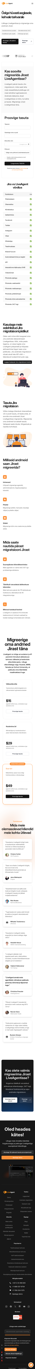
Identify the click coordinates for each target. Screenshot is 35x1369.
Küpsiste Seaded (11, 1357)
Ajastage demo (17, 1157)
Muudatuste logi (26, 1207)
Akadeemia (26, 1229)
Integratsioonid (9, 1209)
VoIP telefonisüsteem (17, 1255)
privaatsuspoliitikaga (17, 169)
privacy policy (14, 1345)
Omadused (9, 1205)
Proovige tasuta (17, 711)
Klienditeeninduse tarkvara (17, 1251)
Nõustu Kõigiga (11, 1349)
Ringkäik (9, 1212)
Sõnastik (26, 1225)
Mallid (26, 1233)
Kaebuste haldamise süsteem (17, 1267)
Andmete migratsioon (26, 1200)
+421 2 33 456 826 (18, 1283)
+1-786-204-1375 (18, 1290)
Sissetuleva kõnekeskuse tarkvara (17, 1263)
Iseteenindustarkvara (17, 1259)
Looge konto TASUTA (17, 163)
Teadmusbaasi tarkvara (17, 1248)
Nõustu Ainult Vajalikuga (14, 1353)
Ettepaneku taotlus (26, 1211)
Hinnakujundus (8, 1201)
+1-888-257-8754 (18, 1287)
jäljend (9, 1239)
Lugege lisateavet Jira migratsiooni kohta (17, 362)
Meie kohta (9, 1221)
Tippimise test (26, 1236)
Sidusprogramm (9, 1235)
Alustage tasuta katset (10, 1100)
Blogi (26, 1221)
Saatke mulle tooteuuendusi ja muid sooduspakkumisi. (16, 158)
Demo (9, 1197)
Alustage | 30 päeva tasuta (9, 41)
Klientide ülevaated (9, 1231)
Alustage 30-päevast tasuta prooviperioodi (17, 1152)
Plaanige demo (27, 41)
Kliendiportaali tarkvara (17, 1270)
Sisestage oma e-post (11, 132)
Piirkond (7, 149)
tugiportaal (26, 1196)
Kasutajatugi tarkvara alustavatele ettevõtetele (17, 1274)
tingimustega (23, 168)
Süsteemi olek (26, 1204)
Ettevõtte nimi (9, 141)
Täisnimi (7, 124)
